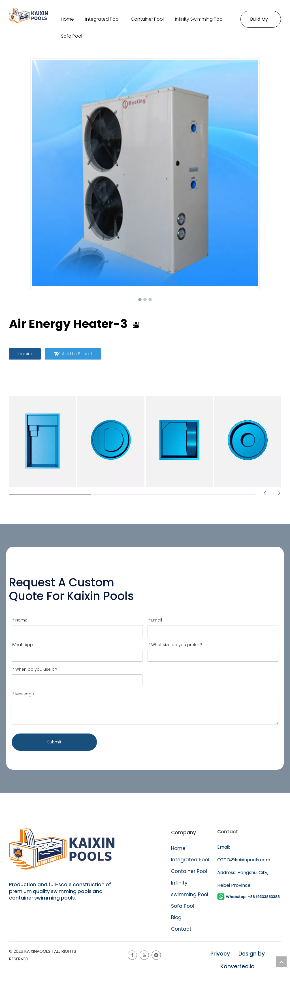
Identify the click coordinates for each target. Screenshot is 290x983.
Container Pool (189, 871)
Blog (176, 917)
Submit (54, 742)
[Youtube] (144, 955)
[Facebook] (132, 955)
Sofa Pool (182, 906)
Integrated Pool (190, 859)
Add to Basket (77, 353)
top (281, 961)
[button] (277, 494)
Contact (181, 929)
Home (178, 848)
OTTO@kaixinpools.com (243, 860)
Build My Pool (259, 22)
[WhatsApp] (249, 897)
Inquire (25, 353)
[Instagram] (156, 955)
